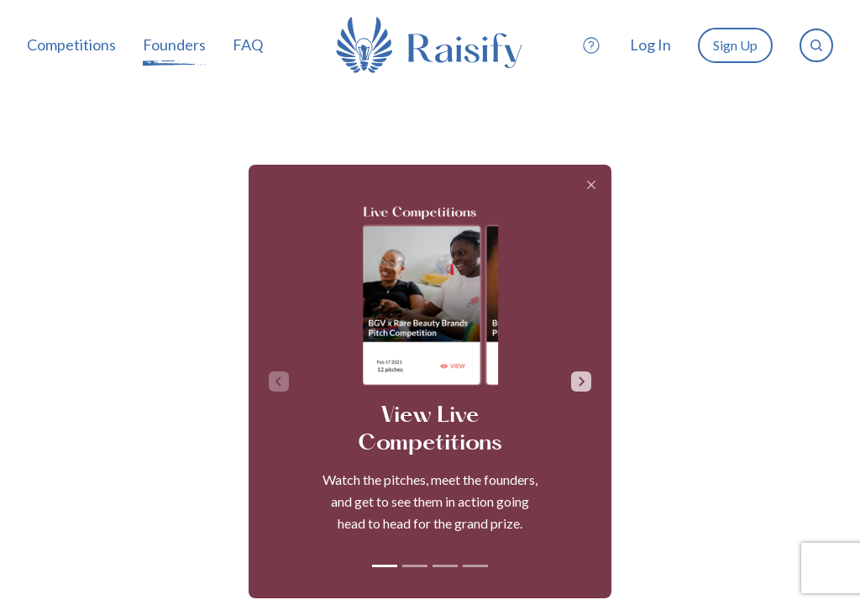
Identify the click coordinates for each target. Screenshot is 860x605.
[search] (816, 45)
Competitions (71, 44)
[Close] (591, 185)
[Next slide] (581, 381)
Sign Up (735, 45)
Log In (650, 44)
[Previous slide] (279, 381)
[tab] (384, 566)
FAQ (248, 44)
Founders (174, 44)
